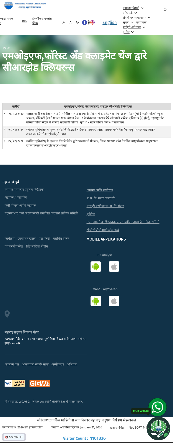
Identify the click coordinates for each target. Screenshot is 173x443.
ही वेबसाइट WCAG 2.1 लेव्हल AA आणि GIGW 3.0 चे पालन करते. (44, 402)
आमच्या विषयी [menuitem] (132, 8)
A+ (77, 22)
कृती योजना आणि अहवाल (20, 205)
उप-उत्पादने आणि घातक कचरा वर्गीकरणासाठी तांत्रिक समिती (123, 222)
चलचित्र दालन (61, 239)
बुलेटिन (91, 214)
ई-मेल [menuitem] (128, 32)
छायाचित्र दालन (27, 239)
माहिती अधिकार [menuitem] (133, 27)
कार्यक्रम (10, 239)
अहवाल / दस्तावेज (16, 197)
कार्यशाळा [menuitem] (141, 22)
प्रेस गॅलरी (44, 239)
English (109, 22)
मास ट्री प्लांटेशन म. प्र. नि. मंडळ (105, 206)
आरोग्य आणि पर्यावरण (100, 190)
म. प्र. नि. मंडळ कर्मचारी (101, 198)
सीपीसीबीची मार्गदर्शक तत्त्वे (103, 230)
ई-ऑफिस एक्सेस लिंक (41, 21)
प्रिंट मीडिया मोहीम (37, 246)
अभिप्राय (72, 364)
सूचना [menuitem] (127, 22)
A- (64, 22)
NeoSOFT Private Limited (147, 428)
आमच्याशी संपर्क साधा (35, 364)
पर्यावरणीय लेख (14, 246)
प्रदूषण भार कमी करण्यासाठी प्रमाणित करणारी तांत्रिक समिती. (42, 213)
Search (165, 9)
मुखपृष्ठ (6, 47)
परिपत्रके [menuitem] (129, 13)
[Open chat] (158, 428)
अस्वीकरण (57, 364)
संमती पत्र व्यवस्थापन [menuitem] (136, 17)
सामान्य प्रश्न (12, 364)
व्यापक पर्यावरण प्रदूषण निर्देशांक (24, 190)
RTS (24, 21)
